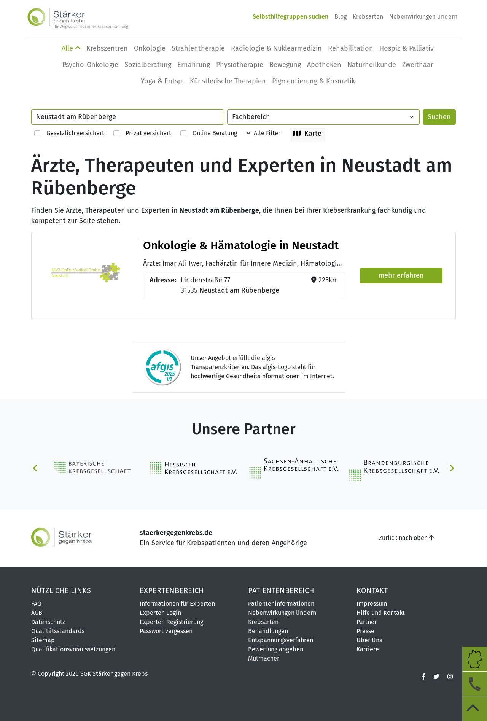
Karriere (367, 649)
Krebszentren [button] (107, 48)
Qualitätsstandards (57, 631)
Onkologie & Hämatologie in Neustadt (241, 245)
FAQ (36, 603)
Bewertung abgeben (275, 649)
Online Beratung (208, 133)
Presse (365, 631)
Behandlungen (268, 631)
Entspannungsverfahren (280, 640)
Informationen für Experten (177, 603)
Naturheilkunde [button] (371, 64)
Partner (366, 622)
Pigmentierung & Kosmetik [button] (313, 81)
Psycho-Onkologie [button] (90, 64)
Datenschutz (48, 622)
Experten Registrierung (171, 622)
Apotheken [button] (324, 64)
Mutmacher (263, 658)
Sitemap (43, 640)
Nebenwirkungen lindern (423, 16)
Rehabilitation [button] (350, 48)
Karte (307, 133)
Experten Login (160, 612)
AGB (36, 612)
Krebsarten (368, 16)
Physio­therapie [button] (239, 64)
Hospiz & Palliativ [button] (406, 48)
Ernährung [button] (193, 64)
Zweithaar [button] (417, 64)
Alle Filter (263, 133)
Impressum (371, 603)
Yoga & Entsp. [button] (162, 81)
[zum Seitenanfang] (474, 708)
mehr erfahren (401, 275)
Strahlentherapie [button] (198, 48)
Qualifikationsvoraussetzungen (73, 649)
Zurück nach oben (406, 537)
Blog (340, 16)
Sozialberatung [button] (147, 64)
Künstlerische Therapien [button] (228, 81)
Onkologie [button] (150, 48)
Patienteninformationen (281, 603)
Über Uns (369, 640)
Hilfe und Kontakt (380, 612)
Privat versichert (142, 133)
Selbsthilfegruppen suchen (290, 16)
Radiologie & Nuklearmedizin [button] (276, 48)
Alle (71, 48)
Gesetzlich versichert (69, 133)
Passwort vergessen (166, 631)
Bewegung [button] (285, 64)
